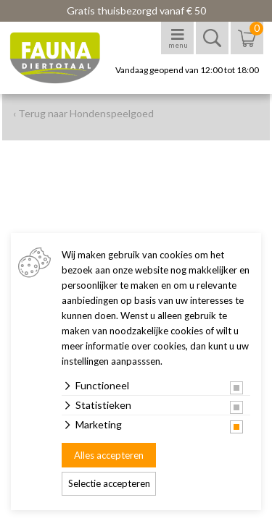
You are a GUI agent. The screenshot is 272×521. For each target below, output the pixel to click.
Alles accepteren (109, 455)
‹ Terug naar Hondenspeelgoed (83, 113)
